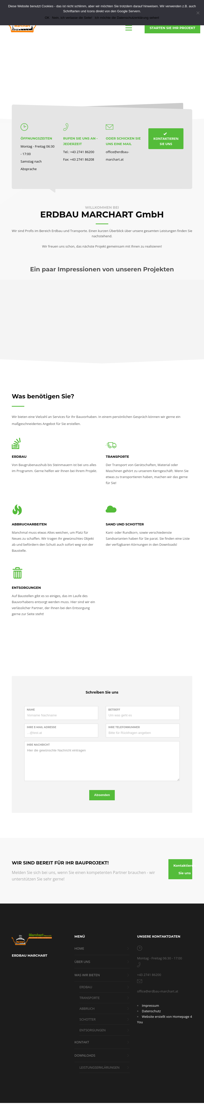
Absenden (102, 795)
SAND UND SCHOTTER (125, 524)
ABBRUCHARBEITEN (29, 524)
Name (31, 709)
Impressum (150, 1005)
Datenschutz (151, 1011)
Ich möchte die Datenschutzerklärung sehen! (127, 18)
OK (47, 18)
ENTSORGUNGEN (26, 588)
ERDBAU (19, 457)
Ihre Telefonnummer (124, 727)
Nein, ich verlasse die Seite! (72, 18)
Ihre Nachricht (38, 744)
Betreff (114, 709)
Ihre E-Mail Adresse (41, 727)
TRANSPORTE (117, 457)
